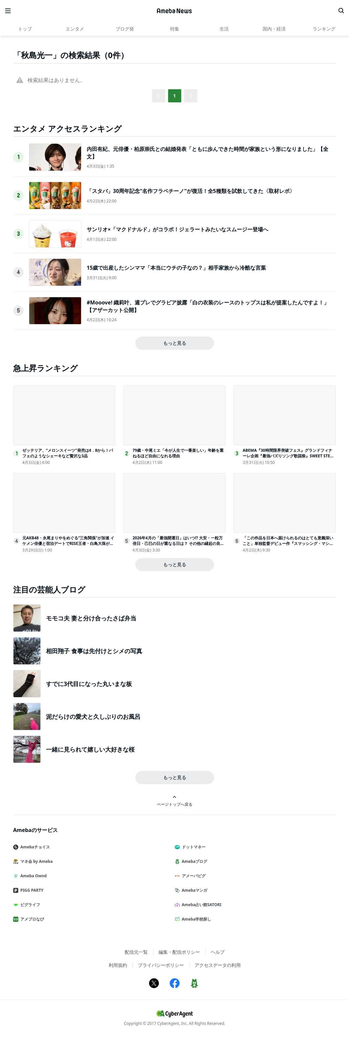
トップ (25, 29)
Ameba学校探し (196, 919)
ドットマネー (193, 847)
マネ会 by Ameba (35, 861)
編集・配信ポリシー (179, 952)
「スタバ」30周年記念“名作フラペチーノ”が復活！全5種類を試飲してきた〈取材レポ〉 (191, 191)
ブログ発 (125, 29)
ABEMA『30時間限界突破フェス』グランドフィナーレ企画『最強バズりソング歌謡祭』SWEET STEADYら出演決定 (289, 455)
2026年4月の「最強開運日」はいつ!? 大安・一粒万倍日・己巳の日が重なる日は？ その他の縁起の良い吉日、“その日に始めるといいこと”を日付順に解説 (178, 543)
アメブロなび (31, 919)
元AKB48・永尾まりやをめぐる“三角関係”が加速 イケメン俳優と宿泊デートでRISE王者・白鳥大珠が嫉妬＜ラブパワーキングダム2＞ (68, 543)
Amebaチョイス (34, 847)
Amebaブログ (194, 861)
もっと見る (174, 343)
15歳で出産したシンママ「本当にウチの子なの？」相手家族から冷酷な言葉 (176, 267)
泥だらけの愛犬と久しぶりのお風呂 (93, 716)
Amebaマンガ (194, 890)
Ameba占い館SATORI (201, 904)
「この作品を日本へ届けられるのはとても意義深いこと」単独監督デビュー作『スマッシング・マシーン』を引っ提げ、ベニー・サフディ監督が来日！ (288, 543)
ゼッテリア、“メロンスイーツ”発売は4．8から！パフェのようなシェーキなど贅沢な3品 (67, 453)
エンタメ (75, 29)
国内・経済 (274, 29)
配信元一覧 (136, 952)
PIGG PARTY (31, 890)
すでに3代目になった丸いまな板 (89, 684)
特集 (174, 29)
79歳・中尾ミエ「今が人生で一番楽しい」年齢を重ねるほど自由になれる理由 (178, 453)
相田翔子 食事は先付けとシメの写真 (94, 651)
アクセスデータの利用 (218, 965)
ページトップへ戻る (174, 801)
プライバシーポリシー (161, 965)
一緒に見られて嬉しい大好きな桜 (90, 749)
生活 (224, 29)
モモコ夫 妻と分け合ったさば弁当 (91, 618)
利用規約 (118, 965)
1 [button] (174, 96)
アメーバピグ (193, 876)
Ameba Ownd (32, 876)
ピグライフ (29, 904)
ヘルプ (218, 952)
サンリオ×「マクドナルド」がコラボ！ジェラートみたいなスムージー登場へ (177, 229)
